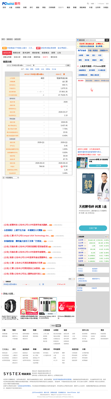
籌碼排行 (15, 360)
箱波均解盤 (36, 353)
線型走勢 (7, 53)
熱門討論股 (82, 50)
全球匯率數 (85, 353)
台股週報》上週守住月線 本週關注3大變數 (28, 230)
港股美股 (82, 7)
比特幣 (98, 7)
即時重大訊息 (105, 80)
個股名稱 (81, 40)
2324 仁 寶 (60, 74)
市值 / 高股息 (93, 50)
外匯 (90, 7)
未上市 (55, 360)
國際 (63, 353)
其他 (63, 358)
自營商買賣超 (6, 360)
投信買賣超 (5, 358)
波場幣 (80, 258)
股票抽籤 (84, 341)
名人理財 (35, 355)
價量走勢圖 (7, 57)
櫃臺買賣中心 (96, 279)
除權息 (105, 7)
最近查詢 (80, 80)
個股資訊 (9, 39)
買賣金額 (4, 353)
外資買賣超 (5, 355)
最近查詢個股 (57, 333)
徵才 (78, 392)
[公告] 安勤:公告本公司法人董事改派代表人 (29, 274)
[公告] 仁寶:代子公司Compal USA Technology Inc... (34, 236)
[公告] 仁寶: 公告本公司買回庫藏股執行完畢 (30, 263)
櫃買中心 (15, 336)
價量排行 (97, 80)
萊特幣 (80, 253)
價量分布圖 (27, 57)
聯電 (31, 69)
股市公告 (85, 330)
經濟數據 (84, 360)
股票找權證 (26, 333)
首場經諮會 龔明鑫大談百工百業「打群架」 (28, 241)
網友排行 (15, 363)
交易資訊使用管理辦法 (24, 386)
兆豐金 (48, 69)
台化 (42, 69)
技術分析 (17, 57)
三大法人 (80, 269)
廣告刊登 (46, 392)
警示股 (84, 338)
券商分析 (46, 349)
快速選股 (103, 333)
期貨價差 (35, 336)
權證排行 (25, 338)
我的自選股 (89, 80)
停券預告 (84, 336)
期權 (74, 7)
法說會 (93, 336)
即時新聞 (56, 349)
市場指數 (15, 338)
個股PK (61, 7)
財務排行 (15, 358)
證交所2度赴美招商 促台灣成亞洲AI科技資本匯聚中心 (54, 48)
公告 (59, 53)
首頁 (4, 7)
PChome (101, 3)
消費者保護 (53, 392)
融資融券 (94, 269)
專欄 (34, 349)
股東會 (93, 338)
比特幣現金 (82, 248)
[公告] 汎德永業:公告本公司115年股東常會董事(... (32, 252)
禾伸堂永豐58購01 (10, 284)
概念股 (45, 341)
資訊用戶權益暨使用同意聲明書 (62, 379)
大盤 (10, 7)
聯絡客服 (79, 290)
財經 (63, 360)
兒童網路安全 (62, 392)
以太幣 (80, 243)
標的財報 (36, 53)
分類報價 (52, 7)
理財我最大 (36, 360)
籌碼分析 (16, 53)
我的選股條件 (104, 338)
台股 (54, 355)
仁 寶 (41, 284)
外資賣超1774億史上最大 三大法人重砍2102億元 (20, 48)
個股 (65, 330)
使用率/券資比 (27, 360)
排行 (31, 7)
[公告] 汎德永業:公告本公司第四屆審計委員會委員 (32, 246)
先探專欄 (35, 363)
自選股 (17, 7)
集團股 (45, 338)
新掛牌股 (84, 333)
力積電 (37, 69)
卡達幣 (80, 255)
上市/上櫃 (46, 333)
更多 (70, 279)
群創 (27, 69)
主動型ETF (104, 50)
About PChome (71, 392)
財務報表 (66, 341)
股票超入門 (36, 358)
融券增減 (25, 358)
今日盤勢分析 (47, 355)
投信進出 (94, 271)
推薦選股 (103, 336)
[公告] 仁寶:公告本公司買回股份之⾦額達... (29, 268)
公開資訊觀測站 (82, 281)
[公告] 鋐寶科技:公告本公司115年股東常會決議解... (33, 225)
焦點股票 (74, 360)
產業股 (45, 336)
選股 (37, 7)
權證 (68, 7)
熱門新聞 (56, 353)
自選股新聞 (56, 343)
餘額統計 (25, 353)
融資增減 (25, 355)
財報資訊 (56, 341)
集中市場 (15, 333)
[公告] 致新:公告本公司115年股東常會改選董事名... (33, 257)
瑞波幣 (80, 246)
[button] (75, 307)
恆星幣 (80, 261)
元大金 (54, 69)
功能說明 (94, 288)
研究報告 (45, 353)
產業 (54, 358)
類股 (44, 7)
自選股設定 (56, 338)
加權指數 (4, 333)
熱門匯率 (84, 355)
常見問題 (79, 288)
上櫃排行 (15, 355)
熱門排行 (74, 358)
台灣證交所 (81, 279)
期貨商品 (35, 333)
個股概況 (45, 53)
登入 (107, 3)
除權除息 (93, 333)
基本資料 (26, 53)
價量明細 (37, 57)
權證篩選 (25, 336)
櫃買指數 (4, 336)
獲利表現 (54, 57)
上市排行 (15, 353)
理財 (63, 363)
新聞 (92, 3)
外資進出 (80, 271)
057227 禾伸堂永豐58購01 (34, 74)
